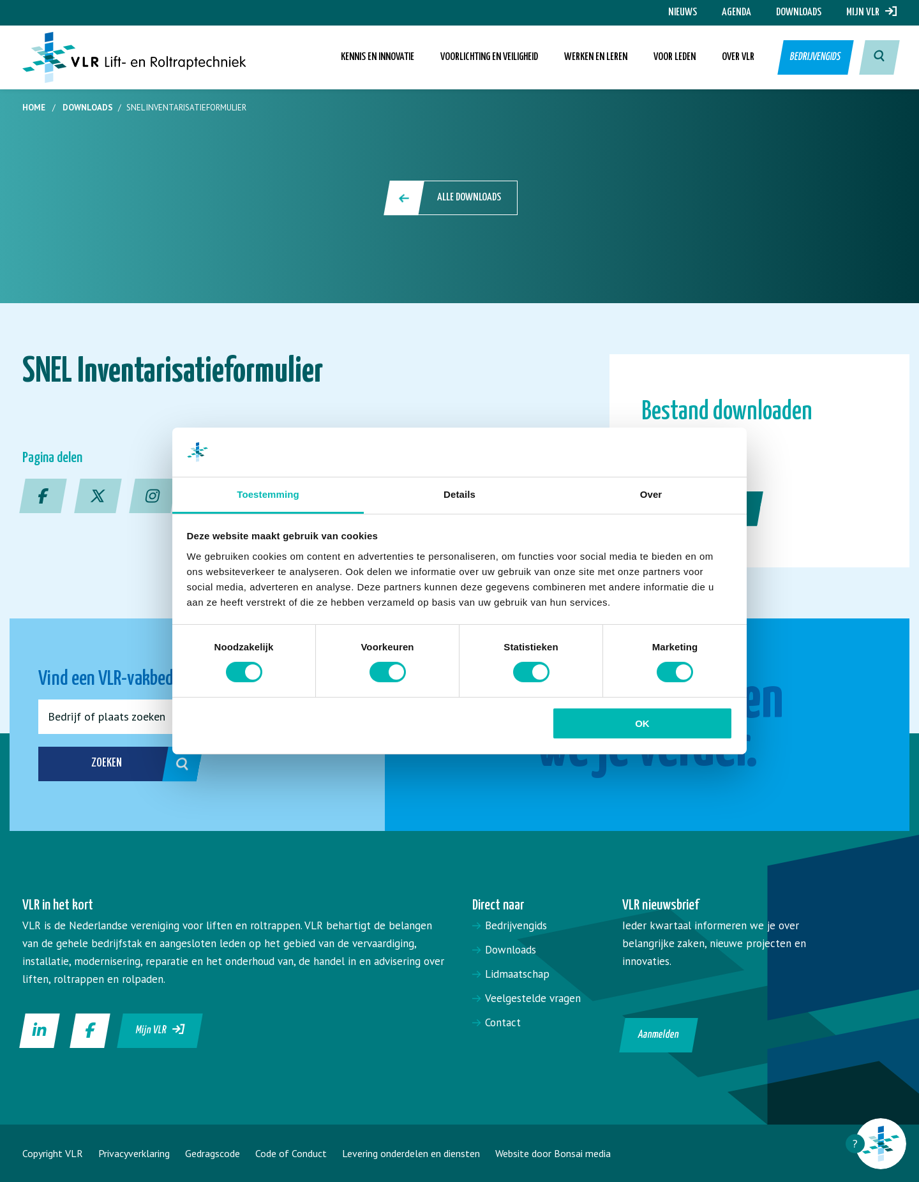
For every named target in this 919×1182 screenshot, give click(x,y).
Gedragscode (212, 1153)
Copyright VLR (52, 1153)
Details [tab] (459, 494)
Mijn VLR (871, 12)
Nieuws (682, 12)
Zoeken (133, 764)
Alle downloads (451, 198)
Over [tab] (651, 494)
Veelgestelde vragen (533, 998)
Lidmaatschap (517, 974)
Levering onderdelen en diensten (411, 1153)
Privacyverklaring (134, 1153)
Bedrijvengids (814, 57)
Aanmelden (659, 1034)
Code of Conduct (291, 1153)
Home (33, 107)
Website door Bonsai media (553, 1153)
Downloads (798, 12)
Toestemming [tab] (268, 494)
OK (642, 723)
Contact (503, 1022)
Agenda (736, 12)
